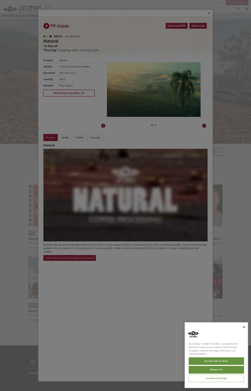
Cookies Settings (216, 378)
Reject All (216, 369)
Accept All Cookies (216, 361)
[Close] (244, 327)
